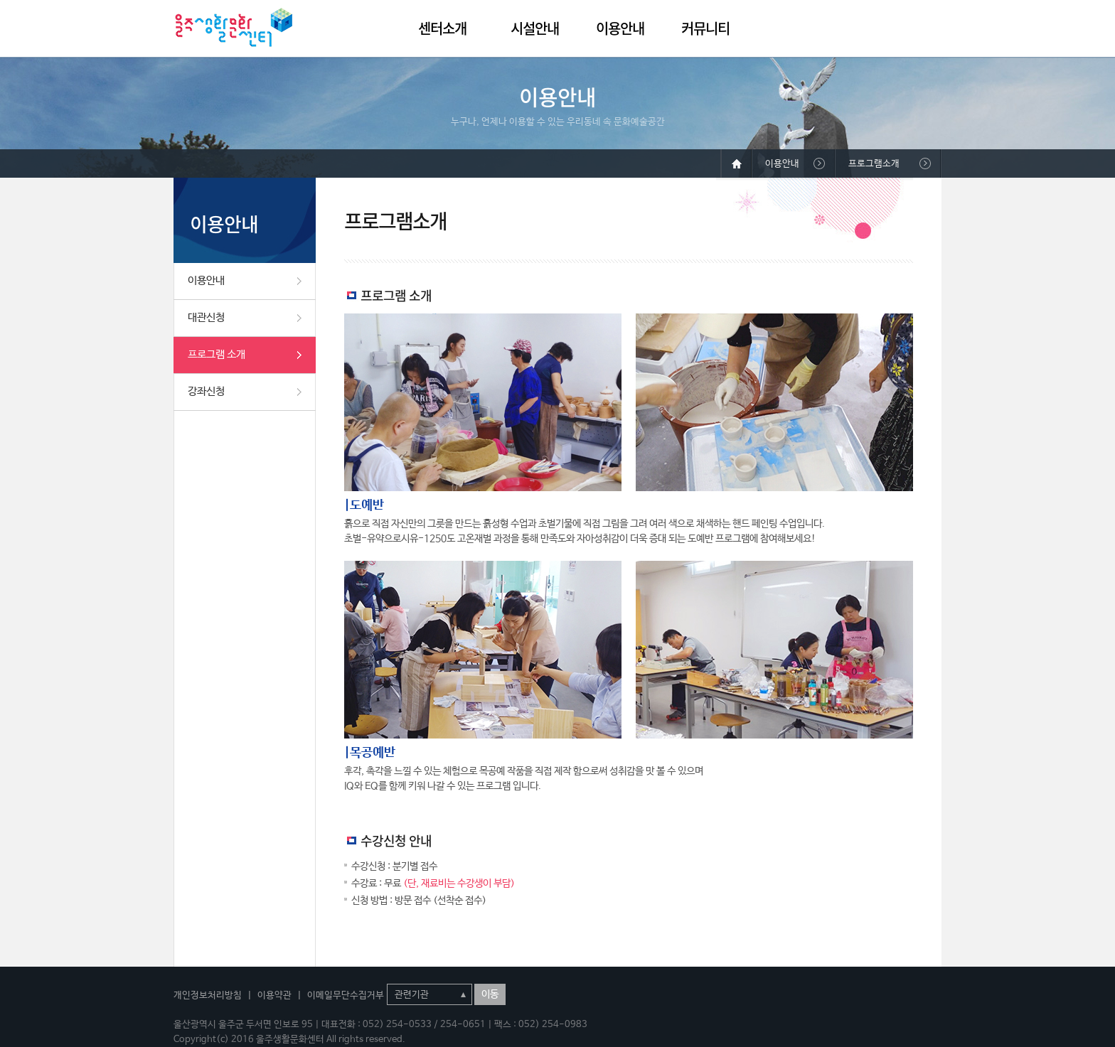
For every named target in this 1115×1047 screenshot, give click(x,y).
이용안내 (620, 28)
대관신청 (206, 317)
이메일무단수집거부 (345, 995)
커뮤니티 (705, 28)
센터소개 (442, 28)
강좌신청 (206, 391)
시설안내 (535, 28)
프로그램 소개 (216, 354)
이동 (489, 994)
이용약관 (274, 995)
